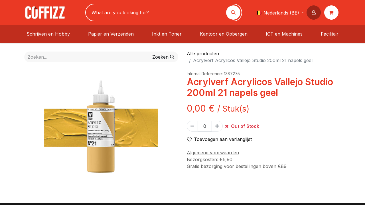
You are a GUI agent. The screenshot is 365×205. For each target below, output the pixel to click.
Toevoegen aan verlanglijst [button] (219, 139)
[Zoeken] (233, 12)
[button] (315, 12)
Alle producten (203, 53)
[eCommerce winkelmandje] (332, 12)
